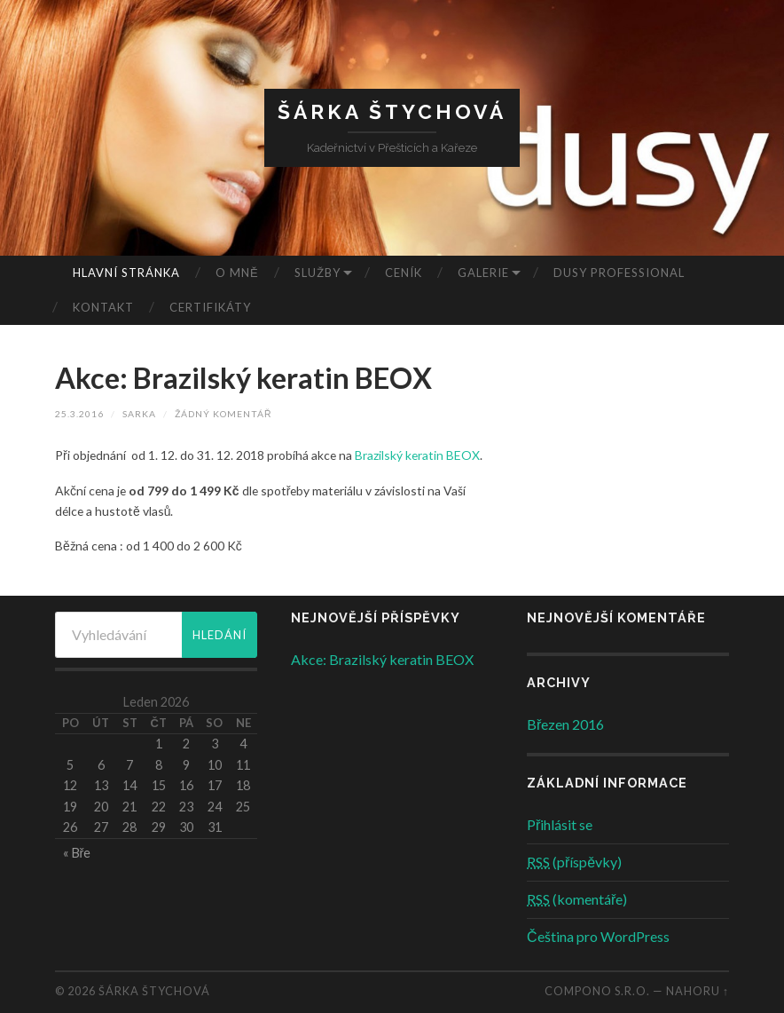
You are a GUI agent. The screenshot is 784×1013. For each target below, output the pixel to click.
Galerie (483, 272)
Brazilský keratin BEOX (417, 455)
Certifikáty (210, 307)
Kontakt (103, 307)
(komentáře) (577, 898)
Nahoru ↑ (697, 991)
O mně (237, 272)
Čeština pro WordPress (598, 936)
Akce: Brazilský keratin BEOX (243, 377)
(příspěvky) (574, 861)
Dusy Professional (619, 272)
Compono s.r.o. (597, 991)
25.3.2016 (79, 413)
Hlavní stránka (126, 272)
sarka (139, 413)
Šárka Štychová (392, 111)
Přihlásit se (559, 824)
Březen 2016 (565, 724)
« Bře (77, 852)
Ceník (403, 272)
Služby (317, 272)
